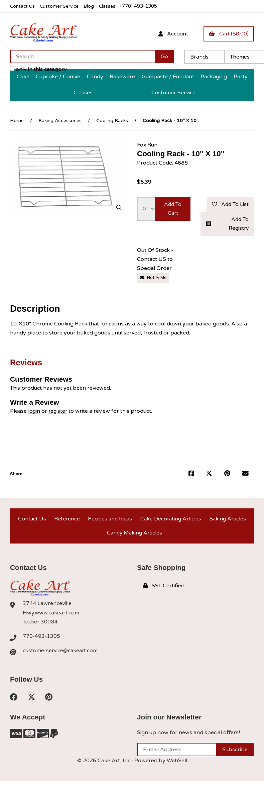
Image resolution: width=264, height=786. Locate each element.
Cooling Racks (112, 120)
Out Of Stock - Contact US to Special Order (155, 261)
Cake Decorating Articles (170, 520)
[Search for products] (82, 57)
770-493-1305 (42, 640)
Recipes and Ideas (109, 520)
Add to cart (173, 209)
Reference (66, 520)
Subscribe (235, 754)
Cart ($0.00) (228, 33)
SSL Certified (163, 590)
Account (171, 33)
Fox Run (147, 144)
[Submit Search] (164, 57)
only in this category (38, 69)
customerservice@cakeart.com (61, 655)
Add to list (229, 204)
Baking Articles (228, 520)
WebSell (176, 765)
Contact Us (23, 6)
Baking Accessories (60, 120)
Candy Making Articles (134, 536)
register (59, 412)
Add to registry (227, 225)
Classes (110, 6)
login (34, 412)
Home (17, 120)
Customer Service (61, 6)
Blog (92, 6)
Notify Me (154, 279)
